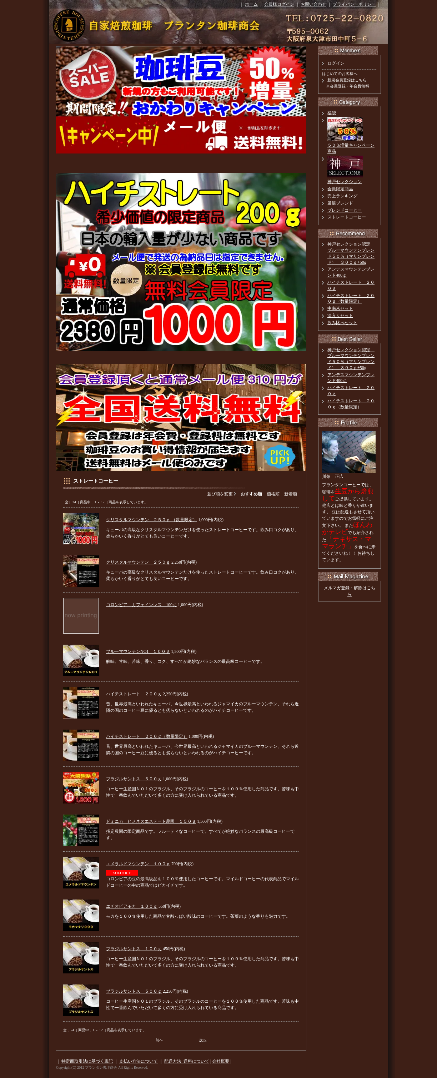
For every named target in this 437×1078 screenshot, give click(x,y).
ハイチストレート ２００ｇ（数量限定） (146, 736)
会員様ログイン (279, 4)
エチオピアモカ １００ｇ (131, 906)
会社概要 (220, 1061)
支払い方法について (138, 1061)
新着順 (290, 494)
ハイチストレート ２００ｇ (134, 693)
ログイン (336, 63)
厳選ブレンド (340, 203)
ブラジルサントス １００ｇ (134, 948)
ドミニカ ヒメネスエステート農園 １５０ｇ (151, 821)
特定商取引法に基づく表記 (87, 1061)
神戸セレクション (344, 181)
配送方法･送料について (186, 1061)
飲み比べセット (342, 322)
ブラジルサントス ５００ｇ (134, 778)
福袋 (331, 112)
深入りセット (340, 315)
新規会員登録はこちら (347, 80)
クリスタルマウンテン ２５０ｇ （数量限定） (151, 519)
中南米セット (340, 308)
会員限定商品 (340, 188)
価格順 (273, 494)
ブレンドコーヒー (344, 210)
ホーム (251, 4)
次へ (202, 1040)
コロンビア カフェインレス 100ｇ (141, 604)
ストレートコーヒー (95, 481)
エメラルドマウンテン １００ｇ (138, 863)
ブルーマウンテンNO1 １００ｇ (138, 651)
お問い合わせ (313, 4)
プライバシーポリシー (354, 4)
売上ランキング (342, 195)
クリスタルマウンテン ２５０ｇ (138, 562)
